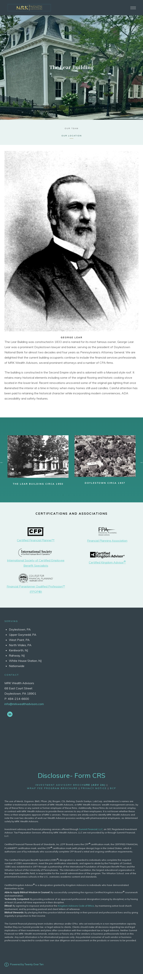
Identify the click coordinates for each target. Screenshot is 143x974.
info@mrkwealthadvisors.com (24, 704)
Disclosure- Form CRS (71, 775)
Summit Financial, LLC (91, 829)
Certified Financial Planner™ (36, 540)
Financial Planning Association (107, 540)
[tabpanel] (38, 460)
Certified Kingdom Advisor (107, 562)
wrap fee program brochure (52, 788)
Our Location (71, 135)
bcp (113, 788)
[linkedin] (9, 714)
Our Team (71, 128)
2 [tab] (69, 495)
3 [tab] (74, 495)
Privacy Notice (94, 788)
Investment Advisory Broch (70, 784)
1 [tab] (63, 495)
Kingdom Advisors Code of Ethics (76, 905)
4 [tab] (80, 495)
